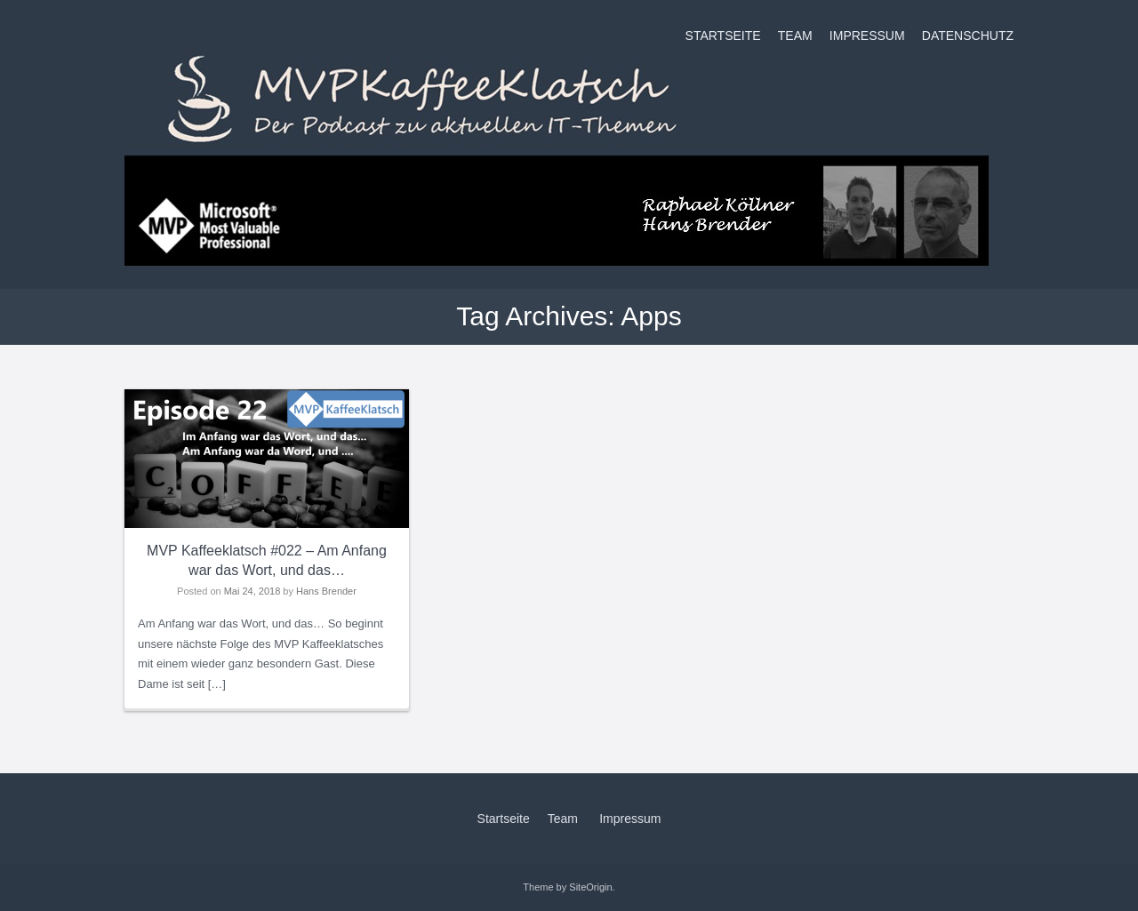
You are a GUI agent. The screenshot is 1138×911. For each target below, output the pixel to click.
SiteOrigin (590, 887)
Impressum (867, 35)
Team (795, 35)
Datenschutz (968, 35)
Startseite (723, 35)
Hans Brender (326, 591)
